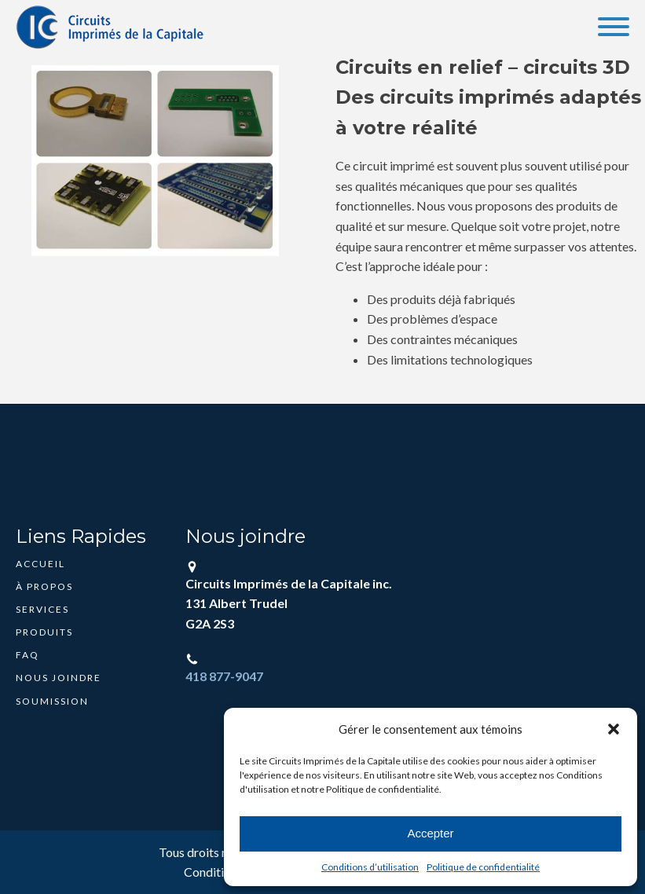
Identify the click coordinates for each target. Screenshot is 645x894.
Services (42, 609)
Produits (44, 632)
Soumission (52, 701)
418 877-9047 (224, 676)
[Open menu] (613, 26)
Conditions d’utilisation (370, 867)
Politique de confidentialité (483, 867)
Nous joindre (58, 677)
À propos (44, 586)
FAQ (27, 655)
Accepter (430, 833)
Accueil (40, 564)
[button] (613, 729)
